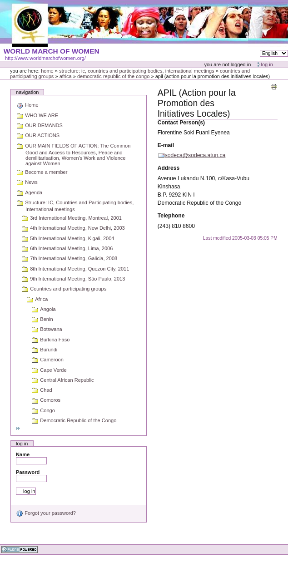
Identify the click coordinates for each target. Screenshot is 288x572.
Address (169, 168)
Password (28, 472)
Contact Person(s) (181, 122)
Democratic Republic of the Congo (113, 76)
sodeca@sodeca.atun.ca (195, 155)
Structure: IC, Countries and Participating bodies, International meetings (136, 71)
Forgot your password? (46, 513)
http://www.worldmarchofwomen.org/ (45, 58)
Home (47, 71)
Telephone (171, 215)
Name (23, 454)
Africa (66, 76)
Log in (267, 64)
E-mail (166, 145)
